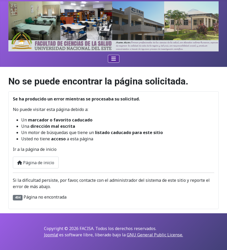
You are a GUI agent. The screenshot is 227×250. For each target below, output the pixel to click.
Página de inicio (35, 163)
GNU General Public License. (155, 235)
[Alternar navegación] (113, 59)
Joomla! (51, 235)
